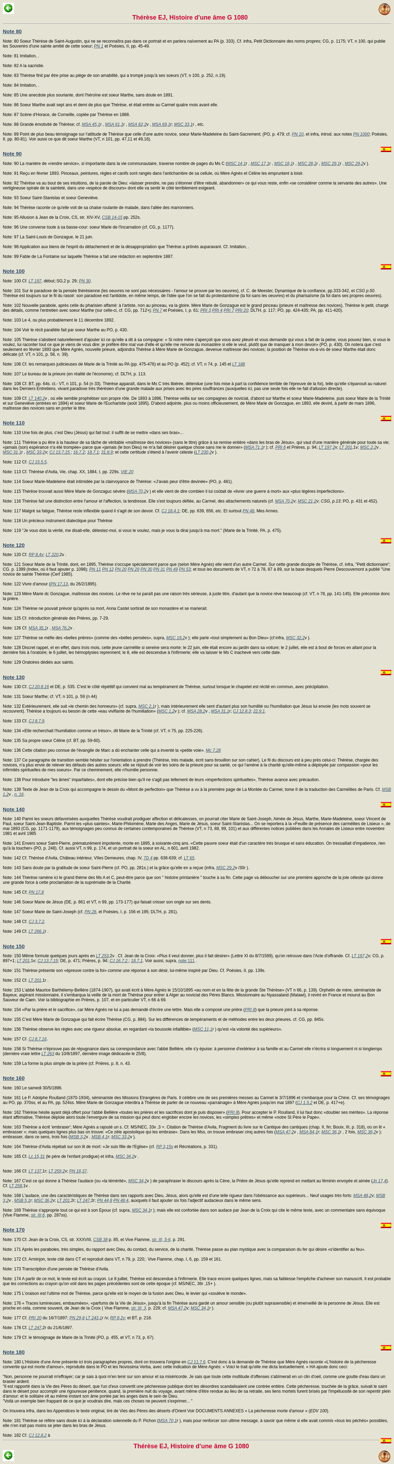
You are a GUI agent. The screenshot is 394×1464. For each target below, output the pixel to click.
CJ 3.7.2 (36, 921)
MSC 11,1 (203, 1029)
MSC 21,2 (307, 501)
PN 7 (157, 310)
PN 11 (95, 569)
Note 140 (14, 809)
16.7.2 (79, 452)
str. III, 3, (139, 1308)
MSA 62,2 (137, 124)
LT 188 (238, 364)
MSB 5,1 (22, 1200)
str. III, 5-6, (162, 1239)
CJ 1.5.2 (305, 1102)
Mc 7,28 (213, 750)
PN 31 (159, 569)
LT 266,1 (37, 931)
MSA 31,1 (220, 711)
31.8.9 (107, 452)
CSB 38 (100, 1239)
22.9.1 (259, 711)
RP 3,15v (164, 1146)
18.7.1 (92, 452)
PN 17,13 (59, 584)
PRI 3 (205, 310)
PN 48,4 (120, 1200)
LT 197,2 (327, 447)
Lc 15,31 (37, 1156)
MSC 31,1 (12, 452)
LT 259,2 (57, 1171)
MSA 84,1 (308, 1132)
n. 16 (19, 794)
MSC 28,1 (307, 163)
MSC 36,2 (366, 1132)
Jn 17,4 (379, 1180)
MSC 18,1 (283, 163)
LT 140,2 (37, 398)
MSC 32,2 (295, 637)
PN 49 (172, 569)
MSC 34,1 (141, 1210)
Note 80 (12, 31)
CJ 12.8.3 (242, 711)
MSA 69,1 (161, 124)
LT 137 (35, 1171)
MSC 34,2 (125, 1156)
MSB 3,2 (78, 1136)
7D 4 (148, 858)
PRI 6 (280, 447)
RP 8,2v (117, 1317)
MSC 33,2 (35, 452)
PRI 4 (217, 310)
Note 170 (14, 1230)
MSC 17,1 (260, 163)
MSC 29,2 (354, 163)
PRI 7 (229, 310)
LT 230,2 (204, 452)
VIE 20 (127, 471)
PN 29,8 (77, 1317)
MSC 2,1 (146, 706)
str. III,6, (38, 1215)
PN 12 (108, 569)
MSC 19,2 (175, 637)
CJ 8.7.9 (36, 721)
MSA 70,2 (137, 491)
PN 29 (133, 569)
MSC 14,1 (236, 163)
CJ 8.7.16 (37, 1039)
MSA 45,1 (91, 124)
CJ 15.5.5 (37, 462)
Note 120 (14, 545)
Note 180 (14, 1352)
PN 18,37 (78, 1171)
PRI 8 (250, 1009)
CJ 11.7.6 (196, 1362)
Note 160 (14, 1078)
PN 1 (98, 46)
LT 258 (15, 1185)
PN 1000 (361, 134)
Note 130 (14, 677)
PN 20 (120, 569)
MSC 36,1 (330, 1132)
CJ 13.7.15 (60, 452)
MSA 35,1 (38, 628)
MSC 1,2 (166, 711)
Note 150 (14, 946)
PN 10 (298, 134)
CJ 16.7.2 (119, 960)
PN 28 (90, 911)
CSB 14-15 (112, 217)
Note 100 (14, 271)
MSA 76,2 (61, 628)
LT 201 (346, 447)
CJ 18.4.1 (170, 511)
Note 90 (12, 154)
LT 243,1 (94, 1317)
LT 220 (52, 554)
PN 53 (184, 569)
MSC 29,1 (330, 163)
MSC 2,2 (368, 447)
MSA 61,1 (114, 124)
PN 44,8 (104, 1200)
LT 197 (35, 281)
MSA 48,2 (362, 1195)
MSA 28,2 (196, 711)
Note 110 (14, 423)
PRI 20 (241, 310)
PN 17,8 (36, 892)
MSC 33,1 (183, 124)
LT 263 (48, 1053)
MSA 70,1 (168, 1420)
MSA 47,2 (285, 1132)
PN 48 (248, 511)
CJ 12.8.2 (37, 1435)
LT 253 (102, 955)
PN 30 (84, 281)
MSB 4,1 (100, 1136)
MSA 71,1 (254, 447)
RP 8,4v (36, 554)
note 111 (186, 960)
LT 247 (83, 1200)
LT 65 (189, 858)
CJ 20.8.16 (39, 686)
